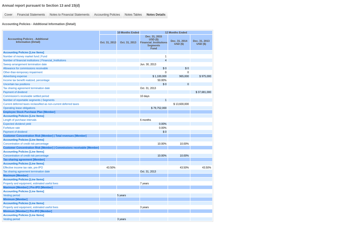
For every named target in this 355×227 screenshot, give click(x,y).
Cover (8, 14)
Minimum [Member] (15, 199)
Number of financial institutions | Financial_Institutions (34, 60)
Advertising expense (15, 76)
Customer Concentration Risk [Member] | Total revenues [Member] (45, 135)
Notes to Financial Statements (69, 14)
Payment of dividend (15, 92)
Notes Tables (133, 14)
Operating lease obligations (19, 107)
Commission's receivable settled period (26, 96)
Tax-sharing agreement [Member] (24, 159)
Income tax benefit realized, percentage (26, 80)
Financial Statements (31, 14)
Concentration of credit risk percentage (26, 143)
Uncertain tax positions (16, 84)
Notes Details (155, 14)
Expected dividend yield (17, 123)
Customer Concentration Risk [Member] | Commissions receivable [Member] (51, 147)
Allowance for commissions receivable (25, 68)
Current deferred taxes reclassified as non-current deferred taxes (41, 103)
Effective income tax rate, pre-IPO (23, 167)
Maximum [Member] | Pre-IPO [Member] (28, 187)
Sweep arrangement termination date (25, 64)
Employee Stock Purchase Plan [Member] (29, 111)
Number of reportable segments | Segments (29, 99)
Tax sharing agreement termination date (26, 88)
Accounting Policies (107, 14)
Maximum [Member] (15, 175)
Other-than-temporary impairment (22, 72)
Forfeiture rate (11, 127)
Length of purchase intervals (19, 119)
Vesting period (11, 195)
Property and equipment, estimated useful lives (30, 183)
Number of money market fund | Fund (25, 56)
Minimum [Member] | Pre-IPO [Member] (27, 211)
